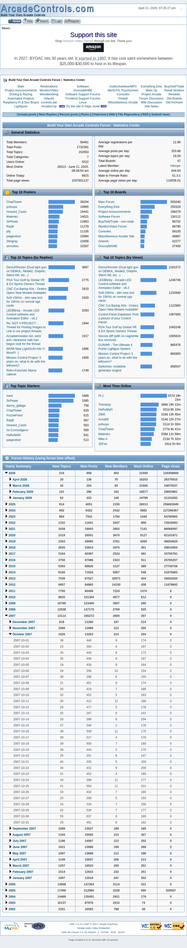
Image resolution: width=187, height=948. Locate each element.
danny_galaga (15, 405)
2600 (101, 414)
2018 (12, 547)
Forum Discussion (151, 98)
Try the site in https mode (83, 106)
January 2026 (22, 498)
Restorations (49, 86)
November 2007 (23, 628)
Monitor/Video (49, 90)
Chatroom (99, 114)
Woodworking (49, 94)
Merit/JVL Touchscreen (122, 90)
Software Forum (109, 216)
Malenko (12, 216)
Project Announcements (21, 90)
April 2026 (19, 479)
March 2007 (20, 865)
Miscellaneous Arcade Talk (116, 236)
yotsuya (11, 207)
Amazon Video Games (78, 41)
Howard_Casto (16, 211)
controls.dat (49, 102)
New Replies (48, 114)
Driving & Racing (21, 94)
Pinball (123, 98)
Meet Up (151, 90)
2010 (12, 597)
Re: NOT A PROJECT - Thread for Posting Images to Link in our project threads (26, 327)
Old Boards (174, 98)
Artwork (49, 98)
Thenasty (104, 404)
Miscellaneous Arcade (123, 102)
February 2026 (22, 492)
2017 (12, 553)
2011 (12, 591)
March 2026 (20, 485)
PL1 (101, 395)
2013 (12, 578)
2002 (12, 909)
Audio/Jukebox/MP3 (123, 86)
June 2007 (19, 847)
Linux (83, 102)
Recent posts (69, 114)
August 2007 (21, 834)
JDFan (102, 444)
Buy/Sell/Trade (174, 86)
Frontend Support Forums (82, 98)
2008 (12, 609)
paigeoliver (13, 236)
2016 (12, 560)
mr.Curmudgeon (17, 430)
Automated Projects (21, 98)
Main (21, 86)
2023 (12, 516)
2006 (12, 884)
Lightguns (20, 106)
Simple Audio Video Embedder (93, 928)
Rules (85, 114)
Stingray (12, 241)
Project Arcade (151, 94)
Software (83, 86)
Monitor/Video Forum (112, 226)
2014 (12, 572)
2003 (12, 903)
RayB (10, 226)
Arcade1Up (49, 106)
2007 (12, 616)
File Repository (129, 114)
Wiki (112, 114)
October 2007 (22, 634)
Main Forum (106, 202)
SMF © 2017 (91, 924)
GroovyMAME (83, 90)
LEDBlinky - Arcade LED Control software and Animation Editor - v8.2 (22, 314)
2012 (12, 584)
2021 (12, 529)
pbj (8, 231)
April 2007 (19, 859)
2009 (12, 603)
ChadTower (14, 202)
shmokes (12, 246)
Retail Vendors (174, 90)
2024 (12, 510)
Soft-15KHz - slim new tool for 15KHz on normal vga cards (24, 301)
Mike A (102, 439)
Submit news (160, 114)
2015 (12, 566)
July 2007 (19, 841)
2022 (12, 522)
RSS (145, 114)
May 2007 (19, 853)
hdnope (175, 166)
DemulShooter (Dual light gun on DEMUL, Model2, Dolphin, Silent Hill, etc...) (26, 271)
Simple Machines (108, 924)
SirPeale (12, 221)
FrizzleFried (14, 415)
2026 (12, 473)
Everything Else (151, 86)
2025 (12, 504)
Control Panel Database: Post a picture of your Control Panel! (118, 318)
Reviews (174, 94)
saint (9, 395)
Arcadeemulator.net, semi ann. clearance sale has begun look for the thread (23, 340)
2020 (12, 535)
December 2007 (23, 622)
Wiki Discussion (151, 102)
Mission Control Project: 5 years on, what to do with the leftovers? (25, 361)
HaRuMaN (13, 435)
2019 (12, 541)
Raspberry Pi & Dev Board (21, 102)
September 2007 (24, 828)
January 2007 (22, 878)
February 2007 (22, 872)
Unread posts (26, 114)
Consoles (123, 94)
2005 (12, 890)
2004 (12, 896)
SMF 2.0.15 (76, 924)
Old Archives (174, 102)
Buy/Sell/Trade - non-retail (116, 221)
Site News (151, 106)
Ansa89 (103, 419)
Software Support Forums (83, 94)
